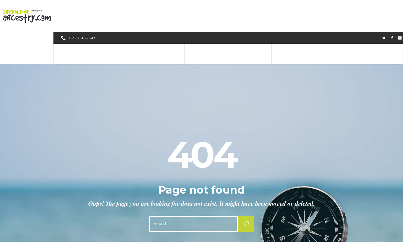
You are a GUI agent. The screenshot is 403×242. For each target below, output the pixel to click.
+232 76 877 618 (82, 5)
